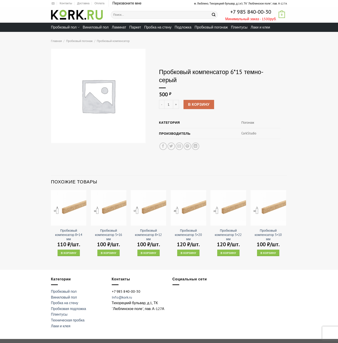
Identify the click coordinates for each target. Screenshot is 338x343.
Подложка (183, 27)
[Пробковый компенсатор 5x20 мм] (188, 208)
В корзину (199, 104)
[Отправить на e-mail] (53, 3)
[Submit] (213, 15)
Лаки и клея (60, 326)
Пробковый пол (65, 27)
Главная (56, 41)
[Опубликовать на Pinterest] (187, 146)
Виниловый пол (96, 27)
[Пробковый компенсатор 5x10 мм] (268, 208)
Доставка (83, 3)
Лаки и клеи (260, 27)
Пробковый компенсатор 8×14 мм (68, 235)
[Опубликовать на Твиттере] (171, 146)
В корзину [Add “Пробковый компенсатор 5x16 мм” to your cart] (108, 253)
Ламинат (119, 27)
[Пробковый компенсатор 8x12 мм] (148, 208)
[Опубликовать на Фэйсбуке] (163, 146)
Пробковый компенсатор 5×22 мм (228, 235)
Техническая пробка (68, 320)
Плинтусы (239, 27)
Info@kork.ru (122, 297)
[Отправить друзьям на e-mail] (179, 146)
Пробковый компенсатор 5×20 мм (188, 235)
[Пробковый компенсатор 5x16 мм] (108, 208)
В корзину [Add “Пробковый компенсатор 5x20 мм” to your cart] (188, 253)
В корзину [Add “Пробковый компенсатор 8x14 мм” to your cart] (68, 253)
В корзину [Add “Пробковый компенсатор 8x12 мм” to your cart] (148, 253)
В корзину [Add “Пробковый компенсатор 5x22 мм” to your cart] (228, 253)
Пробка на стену (157, 27)
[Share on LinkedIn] (195, 146)
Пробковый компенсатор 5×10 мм (268, 235)
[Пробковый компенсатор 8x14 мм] (68, 208)
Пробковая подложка (68, 308)
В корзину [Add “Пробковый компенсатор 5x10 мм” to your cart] (268, 253)
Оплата (99, 3)
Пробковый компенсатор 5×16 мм (108, 235)
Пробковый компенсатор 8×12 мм (148, 235)
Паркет (135, 27)
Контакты (66, 3)
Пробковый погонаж (211, 27)
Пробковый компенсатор (113, 41)
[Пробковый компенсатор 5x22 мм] (228, 208)
